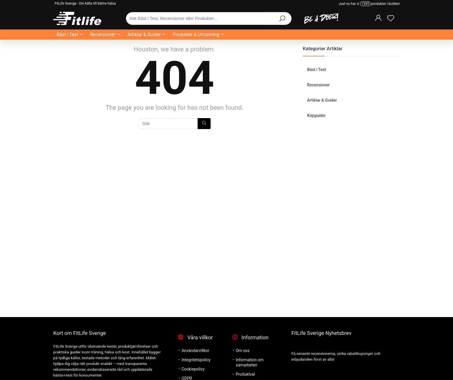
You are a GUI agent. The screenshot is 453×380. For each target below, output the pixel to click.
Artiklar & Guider (144, 34)
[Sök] (204, 123)
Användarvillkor (195, 350)
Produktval (245, 374)
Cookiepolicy (193, 369)
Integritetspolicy (195, 359)
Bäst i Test (67, 34)
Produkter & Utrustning (195, 34)
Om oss (243, 350)
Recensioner (102, 34)
